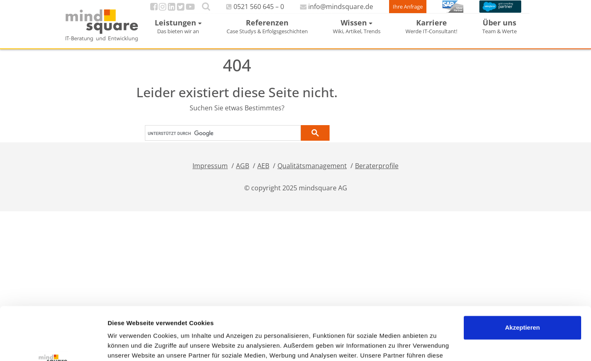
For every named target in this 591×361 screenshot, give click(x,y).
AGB (242, 173)
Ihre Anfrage (393, 10)
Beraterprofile (377, 173)
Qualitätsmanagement (312, 173)
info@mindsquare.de (323, 10)
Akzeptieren (522, 274)
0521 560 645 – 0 (250, 10)
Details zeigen (128, 344)
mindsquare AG (323, 196)
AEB (263, 173)
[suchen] (222, 141)
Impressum (210, 173)
